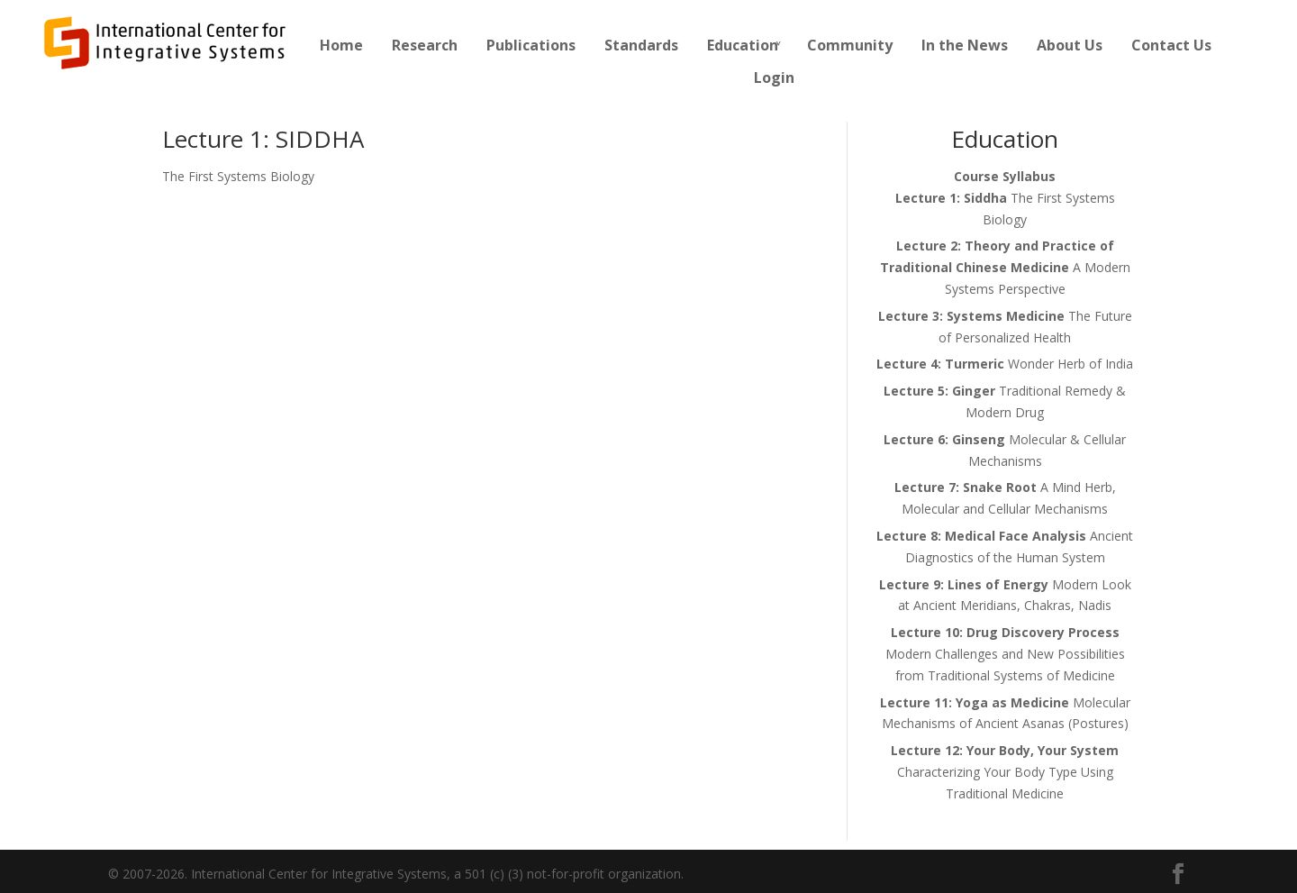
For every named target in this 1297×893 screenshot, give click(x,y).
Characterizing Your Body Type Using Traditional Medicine (1005, 772)
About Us (1069, 45)
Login (774, 77)
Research (425, 45)
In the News (964, 45)
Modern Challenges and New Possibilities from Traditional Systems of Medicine (1005, 654)
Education (742, 45)
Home (341, 45)
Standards (641, 45)
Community (850, 45)
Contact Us (1171, 45)
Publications (531, 45)
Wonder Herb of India (1004, 363)
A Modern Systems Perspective (1005, 267)
